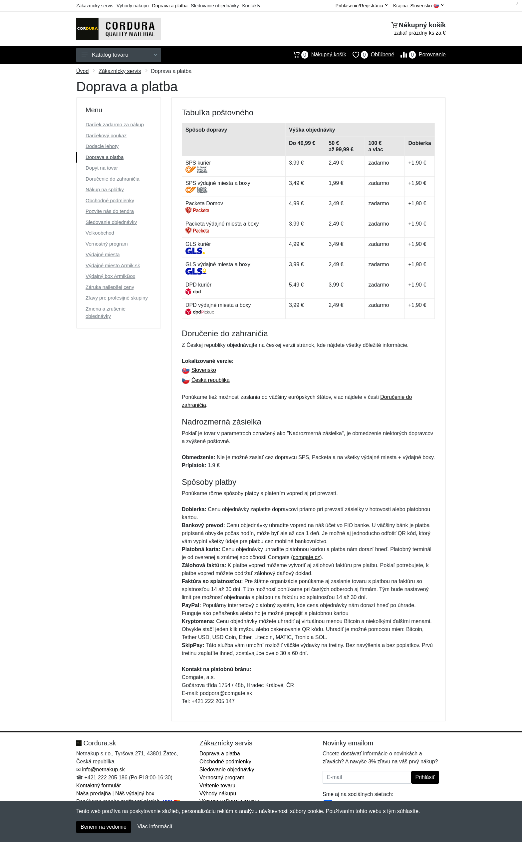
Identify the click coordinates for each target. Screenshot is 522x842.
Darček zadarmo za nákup (115, 124)
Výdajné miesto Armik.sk (113, 265)
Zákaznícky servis (94, 5)
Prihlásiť (425, 777)
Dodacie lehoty (102, 146)
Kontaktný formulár (98, 785)
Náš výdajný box (134, 793)
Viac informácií (154, 826)
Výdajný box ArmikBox (110, 276)
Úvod (82, 71)
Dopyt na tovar (102, 168)
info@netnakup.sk (103, 769)
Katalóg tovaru (119, 55)
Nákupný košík (316, 55)
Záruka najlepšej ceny (110, 287)
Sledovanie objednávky (215, 5)
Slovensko (199, 370)
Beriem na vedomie (104, 827)
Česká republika (206, 380)
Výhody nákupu (133, 5)
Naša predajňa (93, 793)
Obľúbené (370, 55)
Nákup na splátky (105, 189)
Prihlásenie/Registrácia (362, 5)
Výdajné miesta (103, 254)
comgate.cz (306, 557)
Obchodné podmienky (110, 200)
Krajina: (418, 5)
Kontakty (251, 5)
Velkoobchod (100, 233)
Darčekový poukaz (106, 135)
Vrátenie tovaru (217, 785)
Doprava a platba (170, 5)
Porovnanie (420, 55)
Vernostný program (107, 244)
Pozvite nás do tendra (110, 211)
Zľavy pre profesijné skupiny (117, 298)
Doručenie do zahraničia (112, 179)
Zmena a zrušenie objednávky (106, 312)
